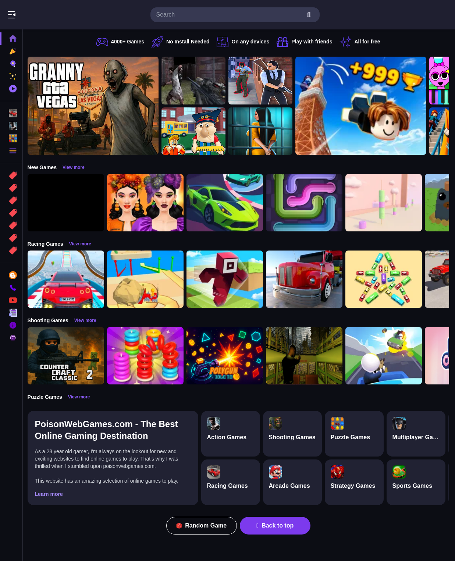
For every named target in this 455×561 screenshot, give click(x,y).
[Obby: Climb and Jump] (362, 106)
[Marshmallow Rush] (385, 202)
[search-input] (229, 14)
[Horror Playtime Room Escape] (262, 131)
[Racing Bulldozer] (147, 279)
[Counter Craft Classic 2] (67, 355)
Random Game (202, 525)
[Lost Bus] (306, 355)
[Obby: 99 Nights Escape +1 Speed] (67, 202)
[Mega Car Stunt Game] (67, 279)
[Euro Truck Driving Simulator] (306, 279)
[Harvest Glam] (147, 202)
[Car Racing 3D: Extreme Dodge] (226, 202)
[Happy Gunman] (385, 355)
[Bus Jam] (385, 279)
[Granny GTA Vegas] (94, 106)
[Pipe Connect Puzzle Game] (306, 202)
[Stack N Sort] (147, 355)
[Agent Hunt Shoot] (262, 80)
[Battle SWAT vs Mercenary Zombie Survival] (195, 80)
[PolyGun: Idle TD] (226, 355)
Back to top (276, 525)
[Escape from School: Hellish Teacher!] (195, 131)
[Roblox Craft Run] (226, 279)
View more (75, 167)
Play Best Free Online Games (47, 14)
